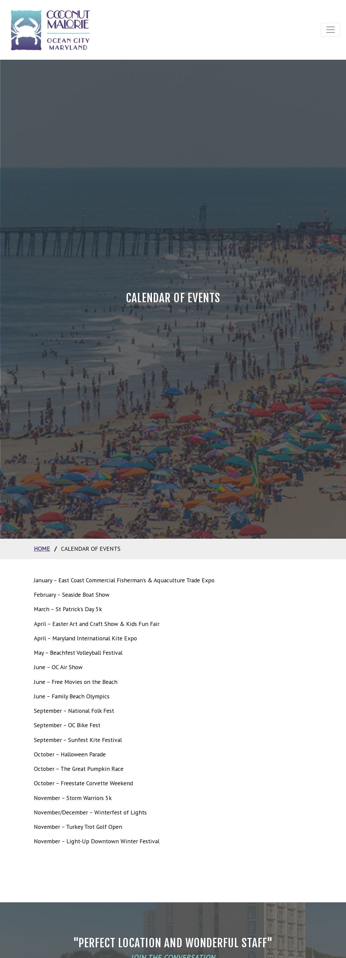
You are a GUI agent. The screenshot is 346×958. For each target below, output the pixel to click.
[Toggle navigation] (331, 30)
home (42, 548)
